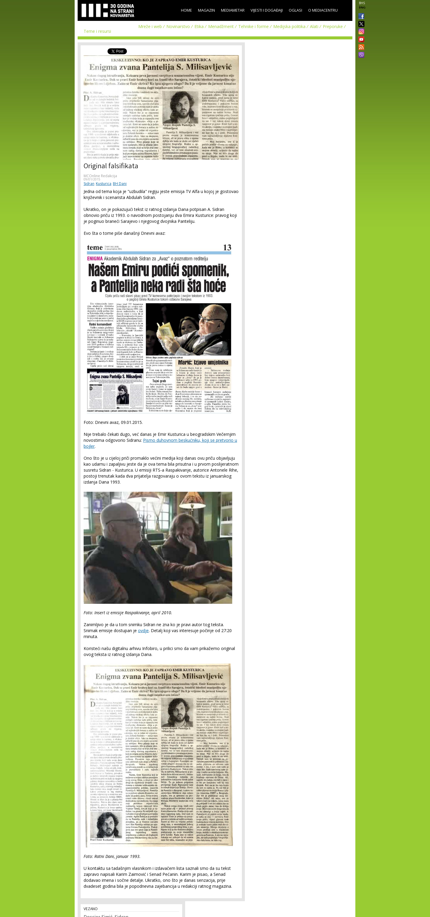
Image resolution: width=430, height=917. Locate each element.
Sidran (89, 183)
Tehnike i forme (253, 26)
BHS (362, 3)
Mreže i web (150, 26)
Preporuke (333, 26)
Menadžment (221, 26)
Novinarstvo (178, 26)
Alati (314, 26)
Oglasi (295, 10)
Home (186, 10)
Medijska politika (289, 26)
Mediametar (233, 10)
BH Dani (120, 183)
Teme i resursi (97, 31)
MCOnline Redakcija (100, 175)
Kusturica (103, 183)
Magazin (206, 10)
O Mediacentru (323, 10)
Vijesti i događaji (267, 10)
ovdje (143, 630)
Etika (199, 26)
